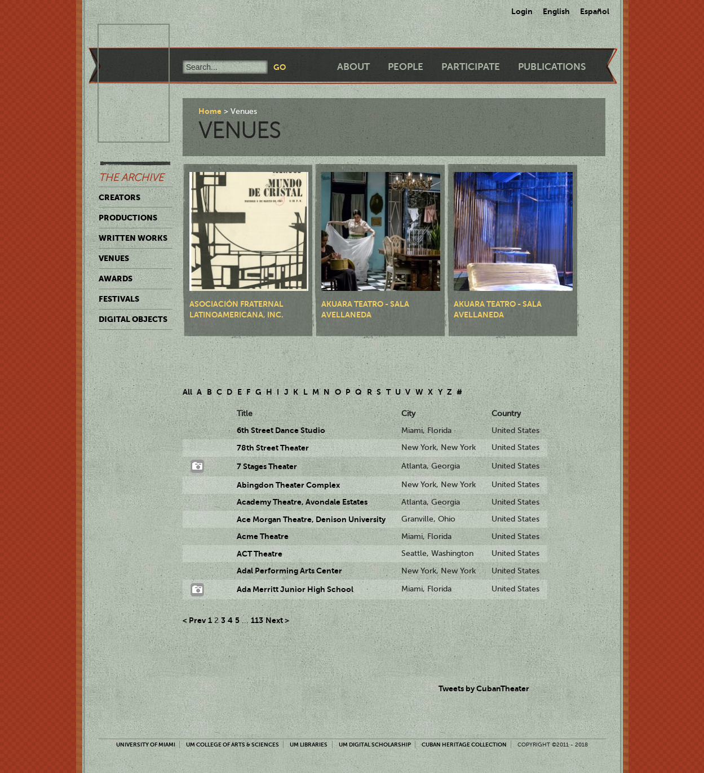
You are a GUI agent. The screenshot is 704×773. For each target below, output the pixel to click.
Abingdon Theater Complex (288, 484)
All (187, 391)
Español (594, 11)
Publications (552, 66)
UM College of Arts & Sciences (232, 744)
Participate (470, 66)
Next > (277, 620)
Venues (114, 258)
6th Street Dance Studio (281, 430)
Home (210, 111)
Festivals (119, 298)
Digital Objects (133, 319)
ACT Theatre (259, 553)
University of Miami (145, 744)
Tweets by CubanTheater (484, 688)
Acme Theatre (263, 536)
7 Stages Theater (267, 466)
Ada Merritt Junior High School (295, 589)
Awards (115, 278)
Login (522, 11)
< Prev (194, 620)
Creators (119, 197)
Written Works (133, 237)
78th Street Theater (273, 447)
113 (257, 620)
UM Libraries (308, 744)
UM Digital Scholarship (375, 744)
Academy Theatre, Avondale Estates (302, 501)
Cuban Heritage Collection (464, 744)
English (556, 11)
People (405, 66)
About (353, 66)
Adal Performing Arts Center (289, 570)
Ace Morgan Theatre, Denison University (311, 519)
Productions (128, 217)
